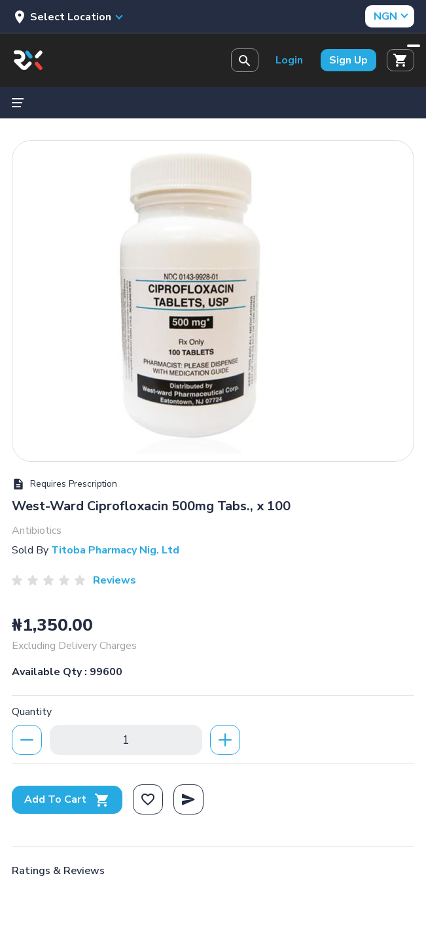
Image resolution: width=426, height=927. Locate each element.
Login (289, 60)
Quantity (32, 712)
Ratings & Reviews (58, 871)
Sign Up (348, 60)
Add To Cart (67, 799)
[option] (213, 298)
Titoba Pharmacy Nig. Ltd (115, 550)
